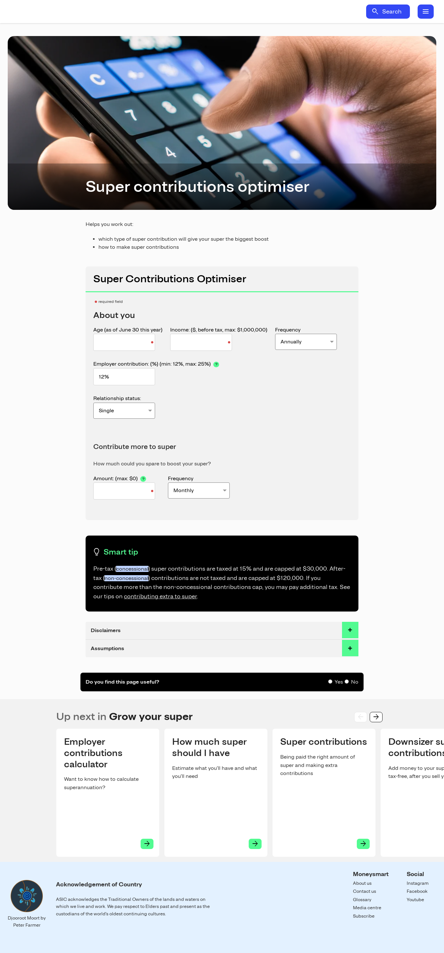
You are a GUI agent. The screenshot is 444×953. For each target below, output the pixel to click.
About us (362, 883)
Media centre (367, 907)
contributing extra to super (160, 596)
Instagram (418, 883)
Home (67, 11)
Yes (339, 682)
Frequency (288, 330)
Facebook (417, 891)
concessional (132, 569)
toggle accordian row (350, 630)
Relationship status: (117, 398)
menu (426, 11)
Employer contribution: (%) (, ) (156, 363)
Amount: (126, 478)
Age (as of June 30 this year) (127, 330)
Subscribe (364, 916)
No (354, 682)
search (375, 11)
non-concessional (126, 578)
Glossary (362, 899)
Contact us (364, 891)
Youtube (415, 899)
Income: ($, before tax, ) (218, 330)
